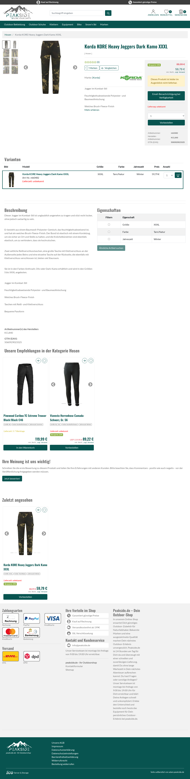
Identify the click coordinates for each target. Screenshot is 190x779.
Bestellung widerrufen (63, 764)
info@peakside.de (81, 645)
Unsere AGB (58, 742)
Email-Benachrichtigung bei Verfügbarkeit (166, 96)
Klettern (54, 24)
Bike (79, 24)
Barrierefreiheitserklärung (65, 756)
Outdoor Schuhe (37, 24)
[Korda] (96, 77)
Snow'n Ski (90, 24)
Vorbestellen (71, 447)
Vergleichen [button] (111, 67)
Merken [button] (93, 67)
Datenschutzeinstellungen (65, 753)
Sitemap (70, 669)
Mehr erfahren (91, 109)
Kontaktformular (74, 666)
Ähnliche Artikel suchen (111, 248)
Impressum (57, 746)
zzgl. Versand (180, 72)
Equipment (67, 24)
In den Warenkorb (25, 447)
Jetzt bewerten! (12, 478)
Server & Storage (17, 773)
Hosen (8, 34)
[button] (6, 45)
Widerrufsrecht (59, 760)
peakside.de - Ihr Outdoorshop (18, 753)
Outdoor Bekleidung (14, 24)
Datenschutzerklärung (63, 749)
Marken (104, 24)
